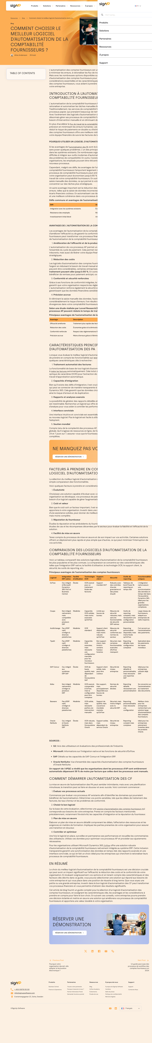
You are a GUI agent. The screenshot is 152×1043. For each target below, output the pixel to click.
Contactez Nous (133, 990)
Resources (14, 18)
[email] (105, 954)
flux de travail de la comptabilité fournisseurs (92, 124)
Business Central (54, 987)
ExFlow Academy (95, 990)
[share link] (112, 954)
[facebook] (99, 954)
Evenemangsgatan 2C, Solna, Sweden (27, 997)
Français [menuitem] (129, 1009)
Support (101, 6)
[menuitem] (130, 1008)
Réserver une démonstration (68, 459)
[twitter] (85, 954)
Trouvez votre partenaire (74, 987)
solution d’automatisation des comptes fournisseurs (122, 811)
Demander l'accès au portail (75, 995)
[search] (109, 5)
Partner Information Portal (75, 992)
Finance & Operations (55, 990)
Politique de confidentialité (113, 995)
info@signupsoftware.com (23, 993)
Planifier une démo (122, 6)
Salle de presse (109, 992)
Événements (93, 992)
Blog (23, 18)
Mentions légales (110, 997)
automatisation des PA (80, 149)
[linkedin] (92, 954)
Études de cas (94, 995)
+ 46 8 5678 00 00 (20, 990)
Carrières (108, 990)
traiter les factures (60, 374)
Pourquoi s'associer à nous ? (75, 990)
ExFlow (107, 848)
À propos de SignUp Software (114, 987)
